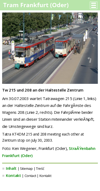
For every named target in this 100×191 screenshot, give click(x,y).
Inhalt (11, 168)
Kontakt (13, 175)
